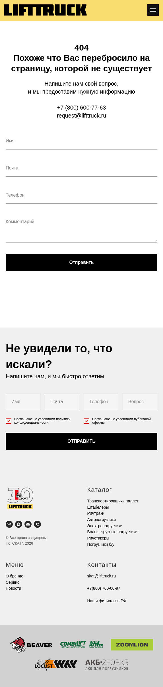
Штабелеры (98, 507)
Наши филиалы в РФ (106, 601)
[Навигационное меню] (153, 10)
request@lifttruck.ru (81, 115)
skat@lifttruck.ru (101, 576)
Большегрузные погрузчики (112, 532)
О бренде (14, 576)
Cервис (12, 582)
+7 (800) (68, 107)
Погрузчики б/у (100, 544)
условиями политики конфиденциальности (42, 421)
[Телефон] (37, 524)
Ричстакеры (98, 538)
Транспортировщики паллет (113, 501)
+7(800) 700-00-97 (103, 588)
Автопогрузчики (101, 519)
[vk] (9, 524)
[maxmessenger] (18, 524)
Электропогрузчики (105, 526)
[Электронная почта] (28, 524)
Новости (13, 588)
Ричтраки (95, 513)
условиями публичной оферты (121, 421)
